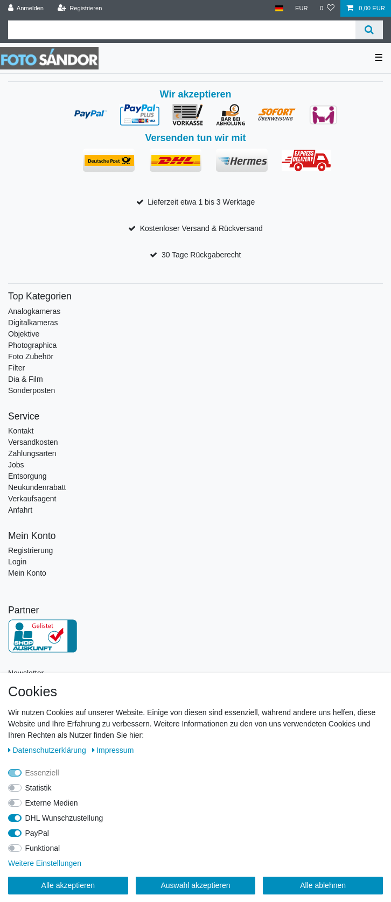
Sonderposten (31, 390)
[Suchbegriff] (181, 29)
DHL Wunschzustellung (64, 818)
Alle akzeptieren (68, 885)
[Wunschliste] (327, 8)
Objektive (23, 334)
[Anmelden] (26, 8)
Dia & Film (25, 379)
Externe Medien (51, 803)
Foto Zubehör (30, 356)
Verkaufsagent (32, 498)
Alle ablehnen (323, 885)
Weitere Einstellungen (44, 863)
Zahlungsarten (32, 453)
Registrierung (30, 550)
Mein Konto (27, 573)
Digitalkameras (33, 322)
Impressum (113, 750)
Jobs (16, 464)
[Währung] (301, 8)
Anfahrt (20, 510)
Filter (16, 367)
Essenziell (42, 772)
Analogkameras (34, 311)
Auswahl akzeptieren (195, 885)
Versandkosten (33, 442)
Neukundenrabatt (37, 487)
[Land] (279, 8)
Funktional (42, 848)
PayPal (37, 833)
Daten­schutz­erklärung (48, 750)
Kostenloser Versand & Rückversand (201, 228)
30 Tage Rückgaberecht (201, 254)
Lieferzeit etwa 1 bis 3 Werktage (201, 202)
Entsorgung (27, 476)
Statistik (38, 788)
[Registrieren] (79, 8)
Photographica (32, 345)
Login (17, 561)
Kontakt (20, 430)
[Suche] (369, 29)
